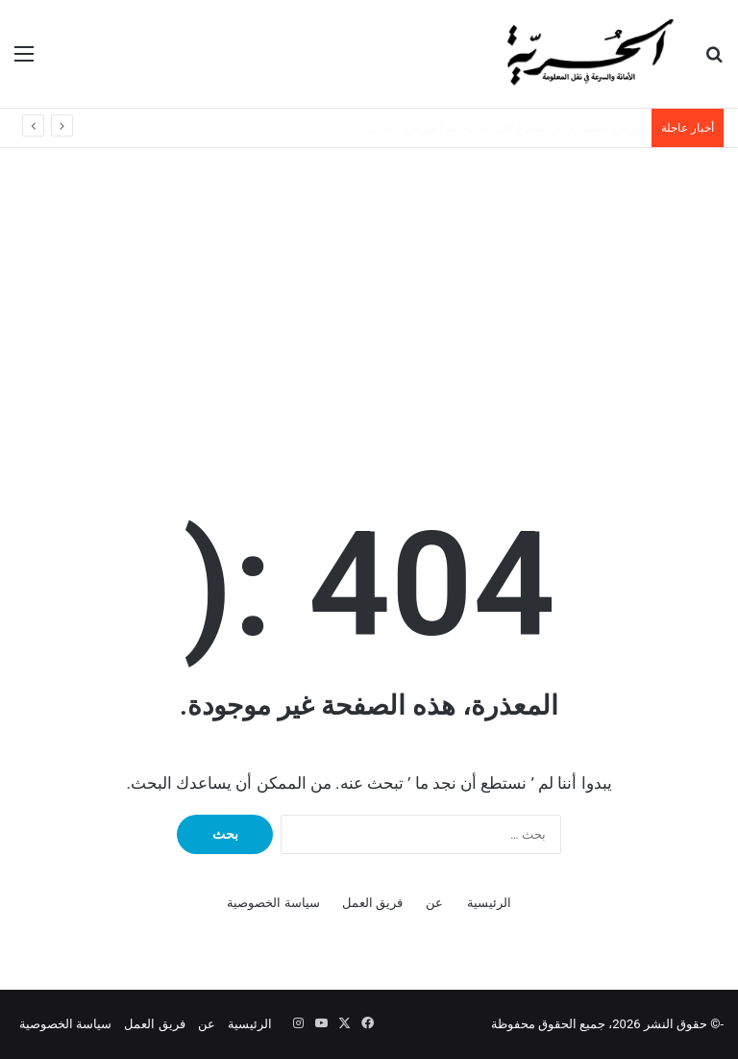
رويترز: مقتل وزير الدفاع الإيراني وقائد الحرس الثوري (505, 127)
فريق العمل (372, 902)
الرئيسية (489, 902)
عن (434, 902)
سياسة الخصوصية (273, 902)
